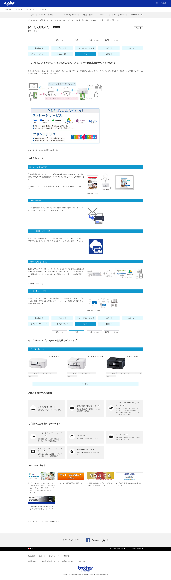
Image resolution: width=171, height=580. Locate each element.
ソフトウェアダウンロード (118, 15)
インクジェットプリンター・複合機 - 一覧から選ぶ (74, 20)
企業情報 (43, 9)
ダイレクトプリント (38, 54)
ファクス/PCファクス (84, 48)
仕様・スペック (94, 40)
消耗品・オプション (89, 15)
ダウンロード (31, 9)
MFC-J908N (134, 357)
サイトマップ (81, 561)
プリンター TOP (52, 20)
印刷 (137, 28)
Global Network (136, 549)
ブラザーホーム (33, 20)
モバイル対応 (61, 54)
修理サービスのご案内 (85, 450)
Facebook (92, 540)
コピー (108, 48)
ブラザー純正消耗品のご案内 (71, 483)
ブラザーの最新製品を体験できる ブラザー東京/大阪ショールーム (42, 508)
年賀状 (108, 54)
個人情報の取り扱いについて (50, 561)
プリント (61, 48)
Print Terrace (137, 15)
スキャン (131, 48)
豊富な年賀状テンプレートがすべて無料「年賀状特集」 (100, 484)
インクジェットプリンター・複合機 (40, 15)
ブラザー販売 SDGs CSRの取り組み (129, 484)
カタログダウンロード (71, 15)
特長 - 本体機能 (105, 20)
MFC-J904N (94, 20)
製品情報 (8, 9)
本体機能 (38, 48)
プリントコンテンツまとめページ (42, 487)
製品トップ (59, 40)
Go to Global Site (117, 549)
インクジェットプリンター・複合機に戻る (44, 522)
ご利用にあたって (33, 561)
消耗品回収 (81, 435)
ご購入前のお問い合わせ (88, 406)
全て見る (85, 384)
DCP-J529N (55, 357)
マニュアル (122, 434)
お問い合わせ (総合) (68, 561)
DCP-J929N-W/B (96, 357)
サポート (19, 9)
